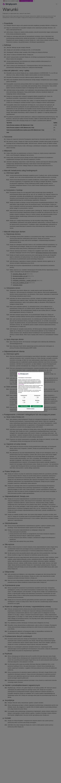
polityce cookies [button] (21, 384)
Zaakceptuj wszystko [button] (37, 406)
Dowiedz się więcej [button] (30, 408)
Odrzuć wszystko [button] (24, 406)
